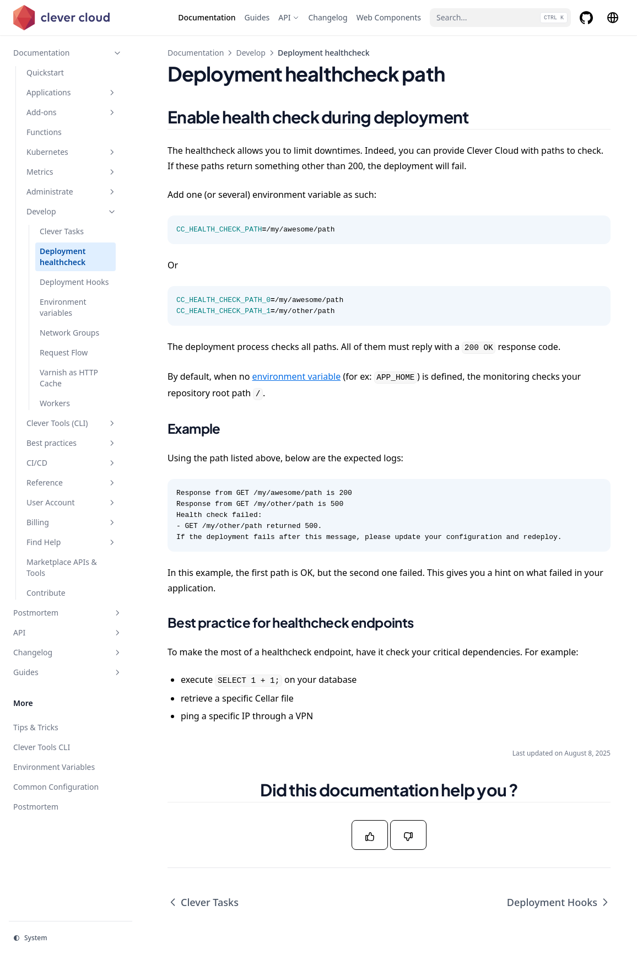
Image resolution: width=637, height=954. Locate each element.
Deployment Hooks (559, 902)
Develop (251, 52)
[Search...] (500, 17)
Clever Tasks (203, 902)
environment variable (296, 376)
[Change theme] (70, 938)
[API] (289, 18)
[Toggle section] (117, 53)
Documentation (196, 52)
